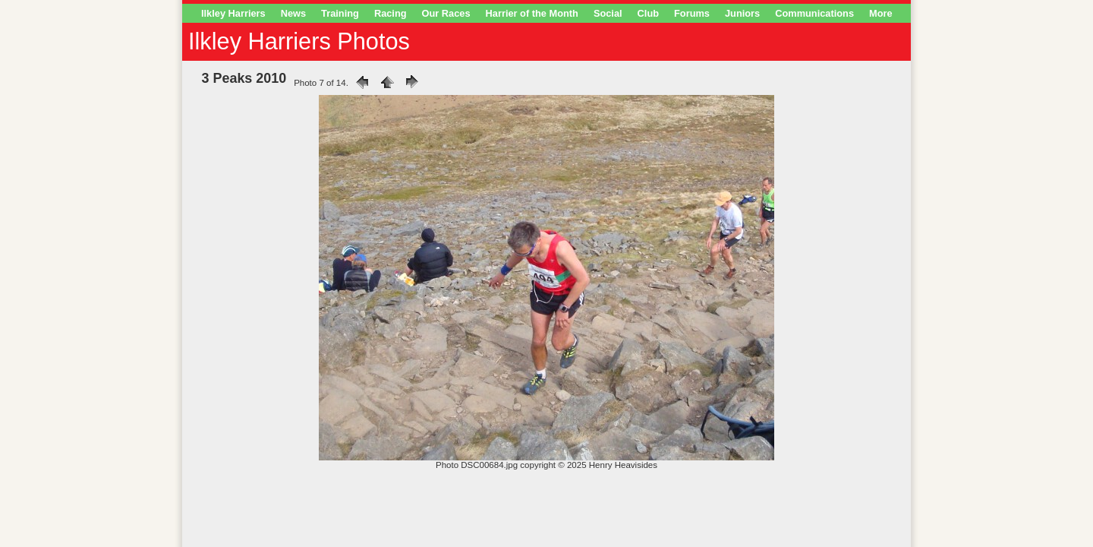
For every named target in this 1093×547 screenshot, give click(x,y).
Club (648, 13)
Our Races (446, 13)
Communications (814, 13)
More (881, 13)
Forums (692, 13)
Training (340, 13)
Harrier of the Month (532, 13)
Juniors (742, 13)
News (293, 13)
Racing (390, 13)
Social (608, 13)
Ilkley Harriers (233, 13)
